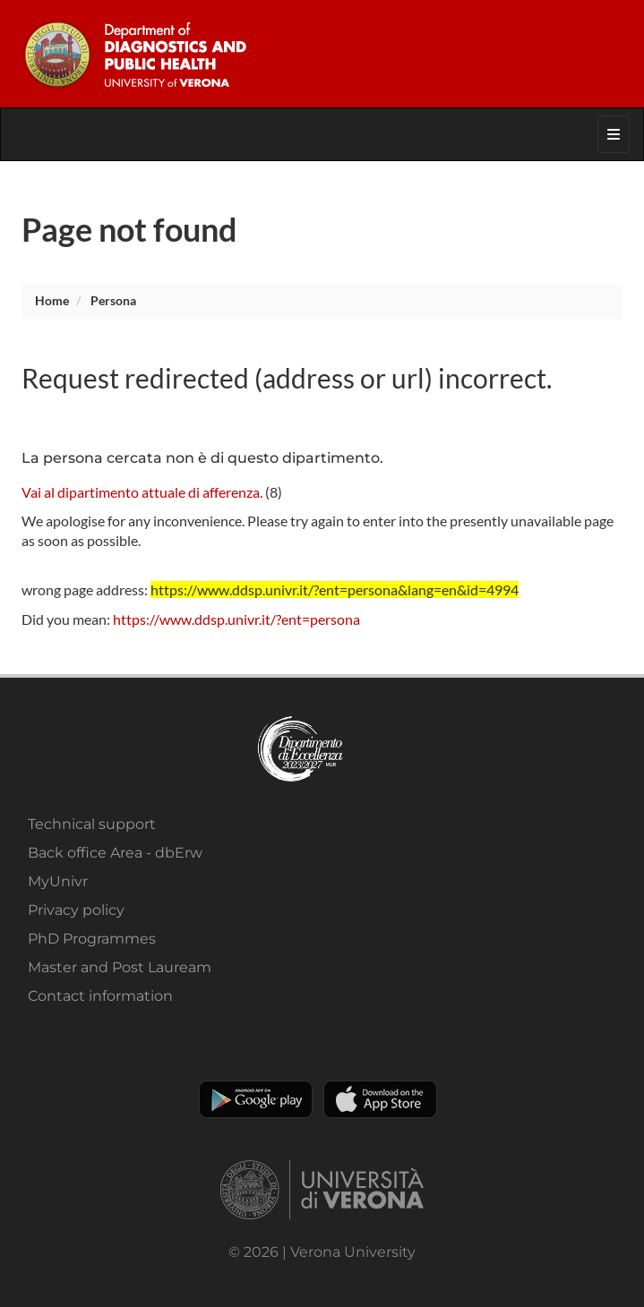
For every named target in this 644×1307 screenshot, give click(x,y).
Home (52, 300)
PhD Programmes (92, 938)
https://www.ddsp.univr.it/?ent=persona (236, 619)
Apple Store (380, 1099)
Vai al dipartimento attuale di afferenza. (141, 491)
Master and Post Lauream (119, 967)
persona (113, 300)
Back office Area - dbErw (115, 852)
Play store (256, 1099)
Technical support (92, 824)
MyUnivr (58, 881)
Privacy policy (76, 909)
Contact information (100, 995)
